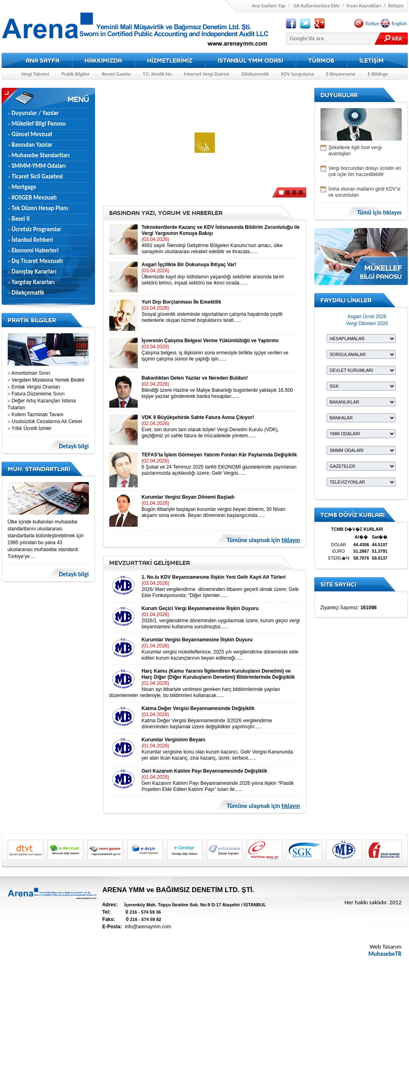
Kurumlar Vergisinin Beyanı (174, 740)
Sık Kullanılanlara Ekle (317, 5)
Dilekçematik (255, 74)
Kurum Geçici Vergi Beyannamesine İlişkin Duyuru (200, 608)
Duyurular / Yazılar (35, 113)
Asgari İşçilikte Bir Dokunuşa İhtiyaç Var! (189, 264)
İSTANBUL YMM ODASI (250, 60)
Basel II (21, 218)
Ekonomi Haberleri (35, 250)
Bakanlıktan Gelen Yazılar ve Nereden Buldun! (195, 378)
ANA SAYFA (42, 60)
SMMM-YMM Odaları (39, 165)
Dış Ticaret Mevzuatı (37, 261)
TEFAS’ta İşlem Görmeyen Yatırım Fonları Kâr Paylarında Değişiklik (219, 455)
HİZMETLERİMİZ (170, 60)
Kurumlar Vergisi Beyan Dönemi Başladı (188, 497)
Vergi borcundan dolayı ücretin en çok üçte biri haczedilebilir (365, 171)
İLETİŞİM (371, 60)
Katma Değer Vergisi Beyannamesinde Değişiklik (198, 708)
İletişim (395, 5)
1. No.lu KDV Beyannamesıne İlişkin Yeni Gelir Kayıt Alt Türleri (214, 577)
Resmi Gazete (116, 74)
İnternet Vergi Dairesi (206, 74)
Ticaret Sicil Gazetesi (37, 176)
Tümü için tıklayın (379, 212)
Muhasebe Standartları (41, 155)
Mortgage (24, 187)
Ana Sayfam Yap (269, 5)
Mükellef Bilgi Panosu (39, 123)
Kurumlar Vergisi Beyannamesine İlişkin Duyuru (197, 640)
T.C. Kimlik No (157, 74)
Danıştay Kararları (34, 271)
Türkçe (372, 23)
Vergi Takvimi (35, 74)
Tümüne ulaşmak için (263, 540)
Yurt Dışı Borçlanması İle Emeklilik (181, 302)
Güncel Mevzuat (32, 134)
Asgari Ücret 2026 (366, 316)
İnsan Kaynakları (363, 5)
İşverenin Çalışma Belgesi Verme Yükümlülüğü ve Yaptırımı (210, 340)
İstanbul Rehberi (32, 239)
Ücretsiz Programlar (36, 229)
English (399, 23)
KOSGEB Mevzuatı (34, 197)
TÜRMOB (321, 60)
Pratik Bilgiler (75, 74)
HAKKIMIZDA (103, 60)
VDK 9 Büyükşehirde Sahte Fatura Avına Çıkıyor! (198, 417)
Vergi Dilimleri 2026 (367, 323)
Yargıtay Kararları (33, 282)
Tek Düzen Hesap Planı (40, 208)
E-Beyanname (340, 74)
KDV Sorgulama (297, 74)
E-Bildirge (378, 74)
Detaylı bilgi (74, 446)
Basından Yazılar (32, 144)
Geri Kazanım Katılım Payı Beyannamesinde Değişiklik (204, 771)
